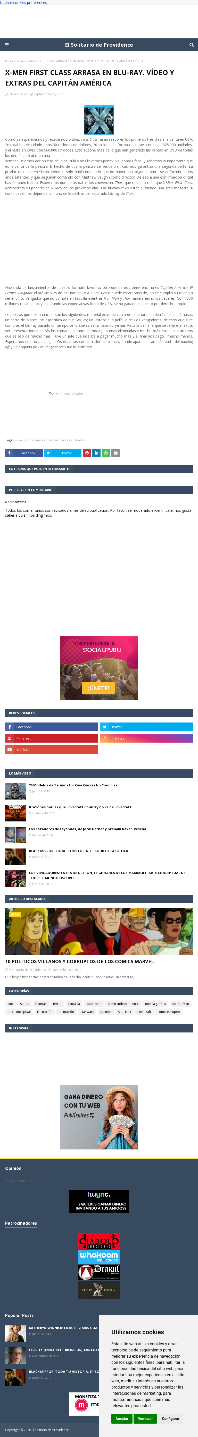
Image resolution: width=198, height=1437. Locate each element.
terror (57, 1004)
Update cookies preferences (23, 2)
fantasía (74, 1004)
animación (66, 1012)
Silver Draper (18, 94)
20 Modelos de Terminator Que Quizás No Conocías (73, 785)
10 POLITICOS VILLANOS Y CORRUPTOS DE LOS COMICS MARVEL (79, 961)
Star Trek (124, 1012)
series (24, 1004)
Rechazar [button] (145, 1419)
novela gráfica (155, 1004)
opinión (106, 1012)
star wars (87, 1012)
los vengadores (60, 440)
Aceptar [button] (122, 1419)
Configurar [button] (170, 1419)
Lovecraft (144, 1012)
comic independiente (123, 1004)
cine (19, 440)
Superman (93, 1004)
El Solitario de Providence (99, 44)
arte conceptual (19, 1012)
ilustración (44, 1012)
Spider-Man (180, 1004)
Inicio (9, 61)
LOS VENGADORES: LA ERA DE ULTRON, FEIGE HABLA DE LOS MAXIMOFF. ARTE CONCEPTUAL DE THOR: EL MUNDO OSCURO (107, 875)
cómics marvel (35, 440)
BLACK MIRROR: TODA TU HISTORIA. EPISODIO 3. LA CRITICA (78, 850)
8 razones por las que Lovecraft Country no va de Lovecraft (80, 807)
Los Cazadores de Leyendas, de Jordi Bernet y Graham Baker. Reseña (87, 829)
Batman (41, 1004)
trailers (20, 61)
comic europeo (169, 1012)
